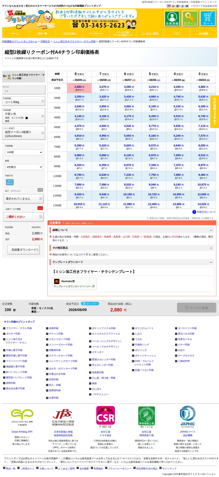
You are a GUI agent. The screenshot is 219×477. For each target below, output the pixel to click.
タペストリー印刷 (187, 328)
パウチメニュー (100, 394)
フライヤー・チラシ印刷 (19, 328)
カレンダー (90, 303)
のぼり (181, 350)
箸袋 (94, 383)
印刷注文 (45, 41)
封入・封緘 (55, 385)
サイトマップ (169, 468)
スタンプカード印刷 (59, 339)
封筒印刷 (53, 379)
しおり (138, 333)
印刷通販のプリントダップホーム (19, 41)
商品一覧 (10, 468)
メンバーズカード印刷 (60, 344)
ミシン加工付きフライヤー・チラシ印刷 (74, 41)
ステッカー (98, 352)
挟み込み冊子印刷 (15, 388)
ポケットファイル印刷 (103, 328)
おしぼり (96, 388)
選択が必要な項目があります (196, 307)
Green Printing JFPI (22, 431)
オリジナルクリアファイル (106, 333)
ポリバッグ (141, 350)
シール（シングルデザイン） (107, 341)
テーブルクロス (186, 355)
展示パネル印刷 (186, 333)
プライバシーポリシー (119, 468)
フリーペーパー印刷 (16, 361)
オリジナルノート (144, 328)
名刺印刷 (53, 328)
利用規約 (98, 468)
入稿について (46, 468)
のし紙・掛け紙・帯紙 (103, 378)
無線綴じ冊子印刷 (15, 366)
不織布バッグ (142, 344)
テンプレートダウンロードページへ (74, 283)
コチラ (81, 254)
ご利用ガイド (27, 468)
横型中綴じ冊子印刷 (16, 355)
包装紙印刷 (98, 372)
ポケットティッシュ (145, 355)
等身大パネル (185, 339)
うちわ (138, 339)
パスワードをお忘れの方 (204, 5)
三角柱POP (184, 361)
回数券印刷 (55, 350)
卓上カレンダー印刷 (102, 365)
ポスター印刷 (13, 333)
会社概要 (84, 468)
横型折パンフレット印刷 (19, 377)
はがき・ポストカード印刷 (63, 368)
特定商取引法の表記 (146, 468)
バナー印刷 (184, 344)
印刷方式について (204, 212)
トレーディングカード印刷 (63, 361)
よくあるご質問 (66, 468)
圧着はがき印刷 (57, 374)
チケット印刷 (56, 333)
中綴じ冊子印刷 (14, 350)
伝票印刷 (53, 397)
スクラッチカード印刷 (60, 355)
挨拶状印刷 (55, 390)
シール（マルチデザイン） (106, 346)
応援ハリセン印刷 (144, 370)
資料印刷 (10, 383)
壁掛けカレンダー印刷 (103, 359)
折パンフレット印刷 (16, 372)
